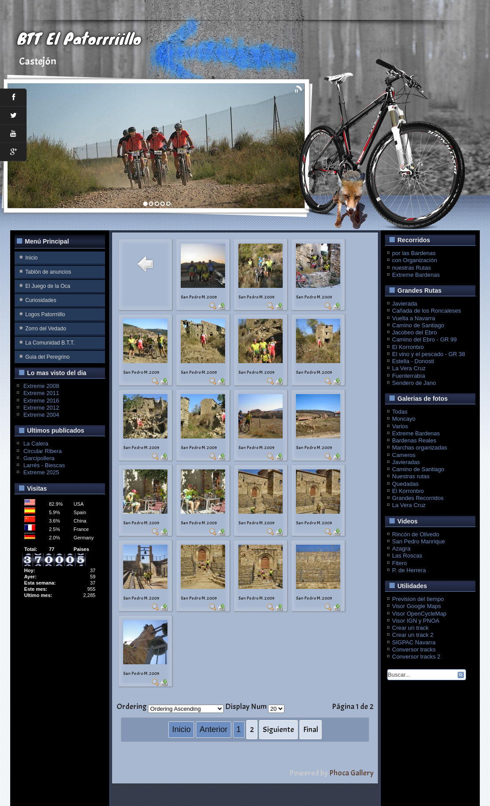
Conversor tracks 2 (416, 656)
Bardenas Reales (414, 440)
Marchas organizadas (419, 447)
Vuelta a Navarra (413, 318)
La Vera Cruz (409, 368)
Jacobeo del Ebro (414, 332)
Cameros (404, 455)
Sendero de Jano (414, 383)
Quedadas (405, 483)
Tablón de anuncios (48, 272)
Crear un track (410, 627)
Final (310, 730)
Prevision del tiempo (418, 599)
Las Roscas (407, 555)
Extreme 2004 (41, 414)
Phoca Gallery (351, 773)
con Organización (414, 260)
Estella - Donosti (413, 361)
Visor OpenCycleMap (419, 613)
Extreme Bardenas (416, 274)
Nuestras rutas (411, 476)
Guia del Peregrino (47, 357)
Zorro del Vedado (45, 329)
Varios (400, 426)
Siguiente (278, 730)
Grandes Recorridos (417, 498)
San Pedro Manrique (418, 541)
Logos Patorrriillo (45, 314)
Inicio (31, 258)
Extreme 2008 (41, 386)
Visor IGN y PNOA (415, 620)
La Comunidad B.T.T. (49, 343)
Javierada (404, 303)
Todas (400, 411)
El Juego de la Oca (47, 286)
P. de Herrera (409, 570)
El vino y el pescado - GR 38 (428, 354)
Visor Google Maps (416, 606)
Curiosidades (40, 300)
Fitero (399, 563)
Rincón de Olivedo (415, 534)
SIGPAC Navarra (414, 642)
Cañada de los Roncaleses (426, 310)
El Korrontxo (408, 347)
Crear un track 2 (412, 635)
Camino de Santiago (418, 325)
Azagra (401, 548)
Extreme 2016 (41, 400)
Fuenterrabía (408, 375)
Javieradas (406, 462)
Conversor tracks (414, 649)
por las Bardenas (414, 253)
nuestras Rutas (411, 267)
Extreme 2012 (41, 407)
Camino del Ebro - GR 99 (424, 339)
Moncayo (404, 418)
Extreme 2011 (41, 393)
